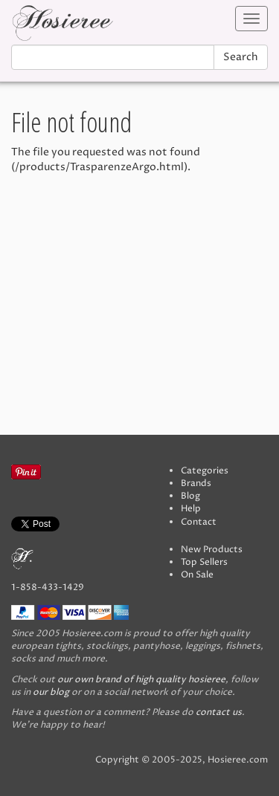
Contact (199, 522)
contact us (219, 712)
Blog (190, 496)
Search (240, 57)
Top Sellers (204, 562)
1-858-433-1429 (47, 587)
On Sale (197, 575)
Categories (204, 471)
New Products (212, 549)
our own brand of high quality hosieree (141, 679)
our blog (51, 692)
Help (191, 508)
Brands (196, 483)
